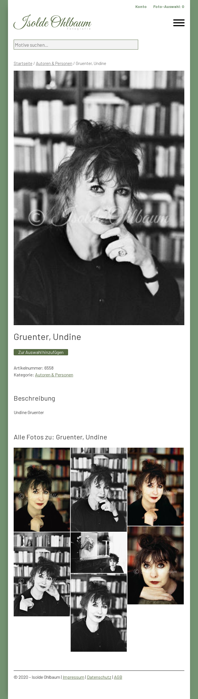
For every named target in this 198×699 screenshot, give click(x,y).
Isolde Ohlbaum (52, 23)
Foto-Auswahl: (168, 6)
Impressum (73, 677)
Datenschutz (99, 677)
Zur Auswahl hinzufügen (41, 352)
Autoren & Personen (54, 63)
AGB (118, 677)
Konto (141, 6)
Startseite (23, 63)
